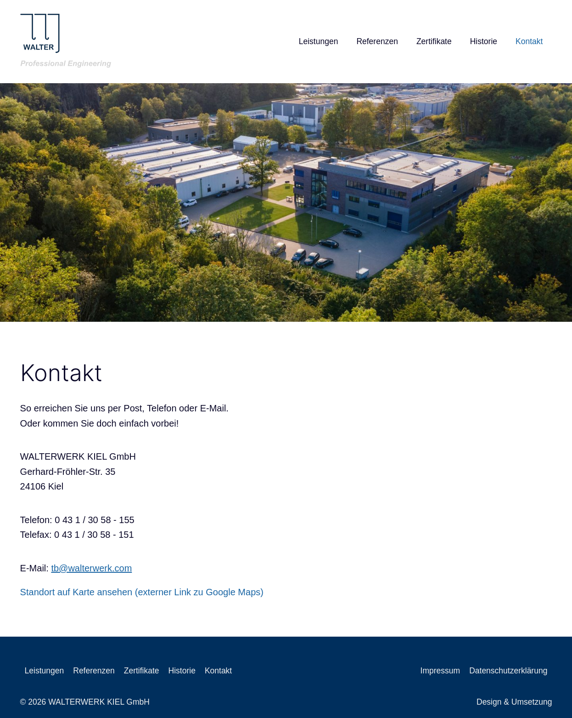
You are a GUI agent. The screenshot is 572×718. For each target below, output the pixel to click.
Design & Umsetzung (514, 702)
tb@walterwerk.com (91, 568)
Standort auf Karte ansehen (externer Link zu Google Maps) (142, 592)
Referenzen (377, 41)
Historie (483, 41)
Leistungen (318, 41)
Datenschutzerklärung (508, 670)
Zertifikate (434, 41)
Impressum (440, 670)
